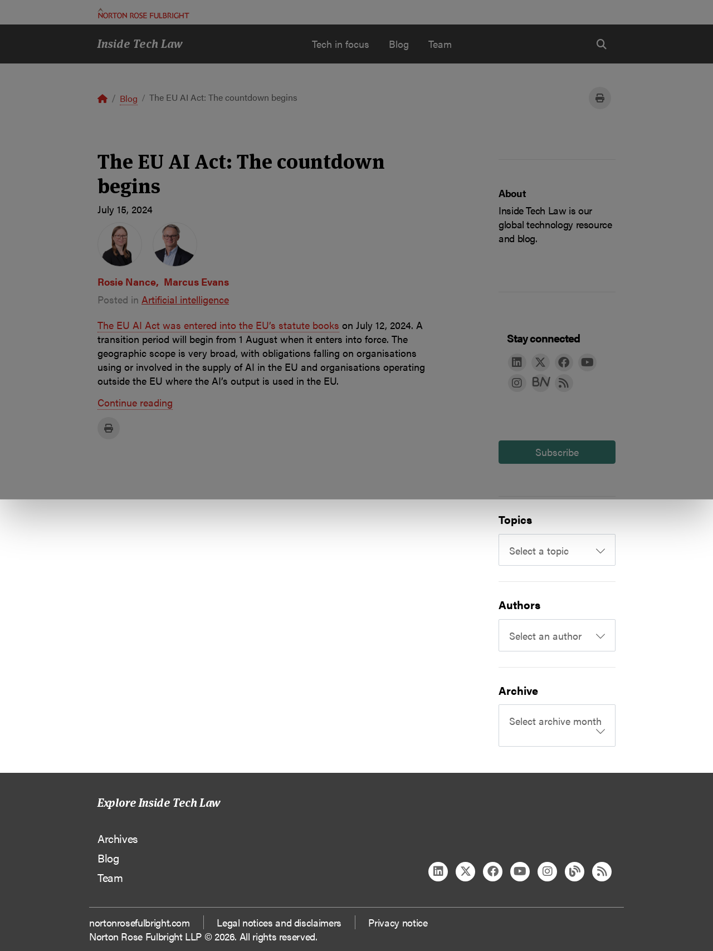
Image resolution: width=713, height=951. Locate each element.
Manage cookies (362, 117)
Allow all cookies (230, 117)
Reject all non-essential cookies (498, 117)
